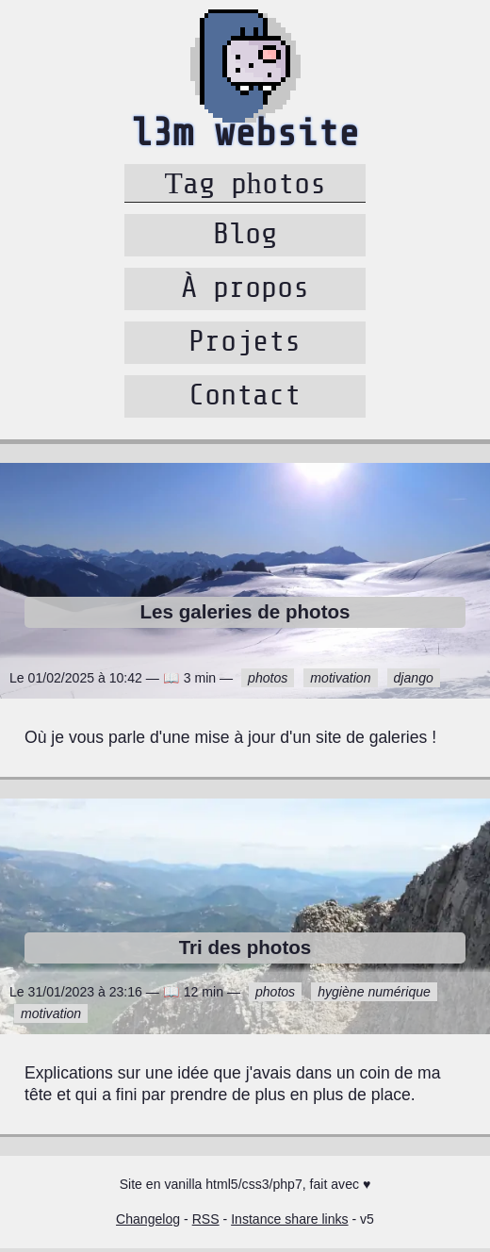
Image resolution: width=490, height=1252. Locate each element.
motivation (340, 681)
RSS (206, 1222)
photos (267, 681)
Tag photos (244, 184)
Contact (244, 399)
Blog (245, 238)
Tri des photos (245, 951)
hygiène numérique (374, 995)
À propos (245, 291)
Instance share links (289, 1222)
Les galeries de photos (245, 615)
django (413, 681)
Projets (244, 345)
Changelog (148, 1222)
